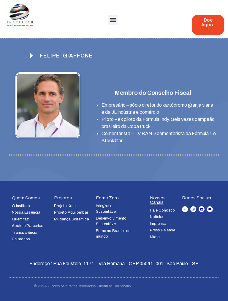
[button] (113, 20)
